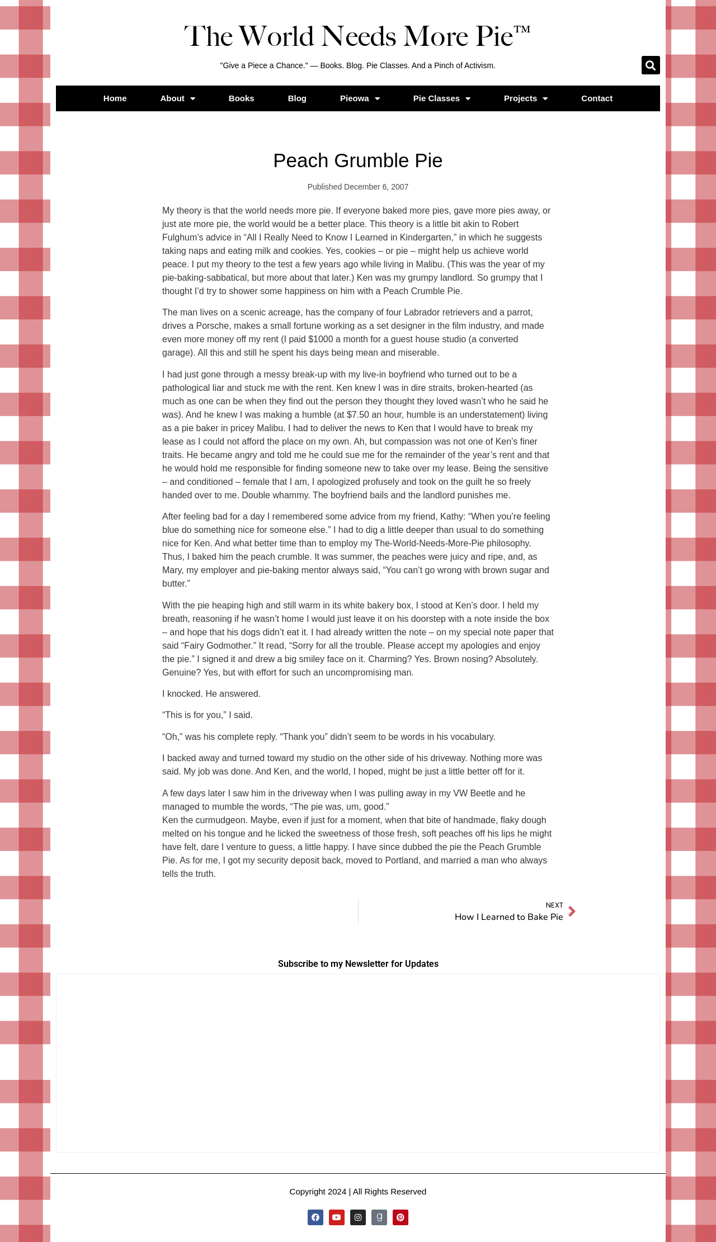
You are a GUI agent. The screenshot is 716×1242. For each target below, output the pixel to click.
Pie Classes (441, 98)
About (178, 98)
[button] (651, 65)
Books (242, 98)
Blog (297, 98)
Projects (526, 98)
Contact (597, 98)
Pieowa (360, 98)
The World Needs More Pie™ (358, 36)
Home (115, 98)
